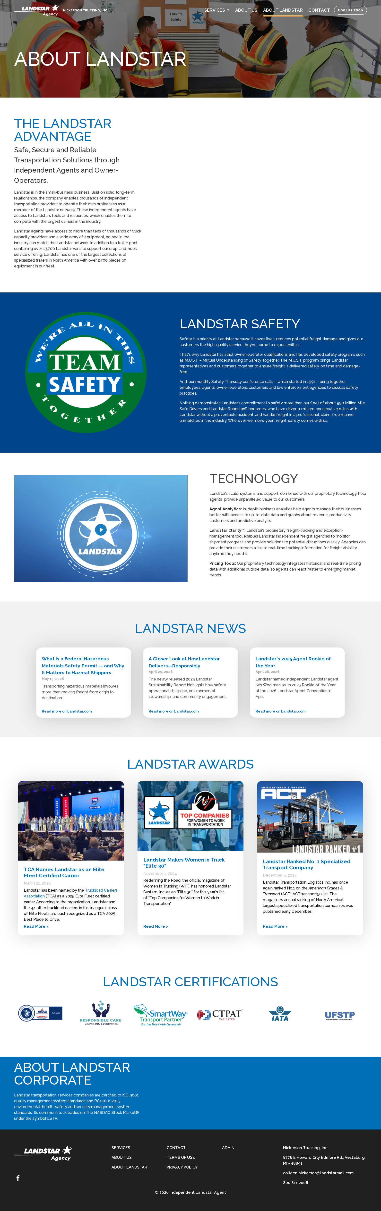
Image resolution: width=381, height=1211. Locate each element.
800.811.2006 (350, 10)
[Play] (101, 530)
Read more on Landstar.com (67, 711)
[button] (216, 10)
